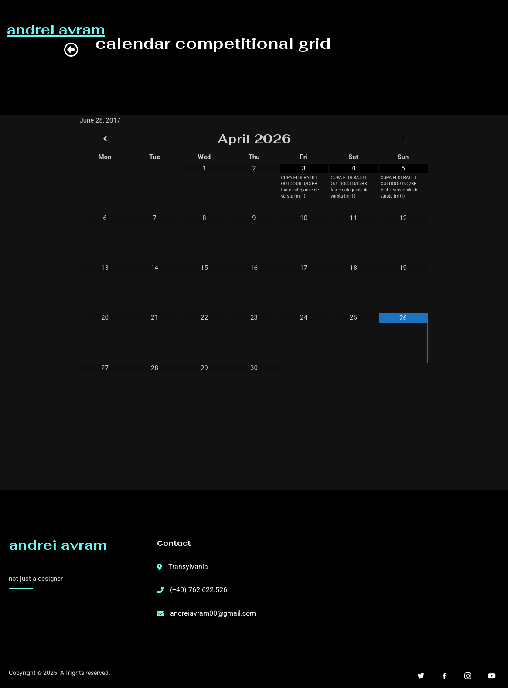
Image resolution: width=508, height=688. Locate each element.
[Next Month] (403, 139)
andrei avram (58, 545)
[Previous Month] (105, 139)
